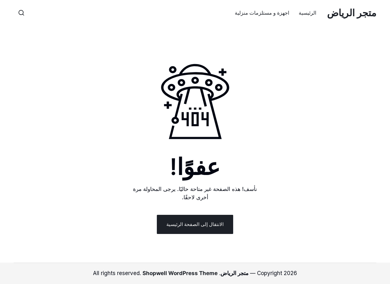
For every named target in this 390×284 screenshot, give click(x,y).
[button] (21, 12)
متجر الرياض (351, 12)
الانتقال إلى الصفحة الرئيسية (195, 224)
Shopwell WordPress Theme (180, 273)
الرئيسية (307, 13)
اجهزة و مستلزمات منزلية (262, 13)
